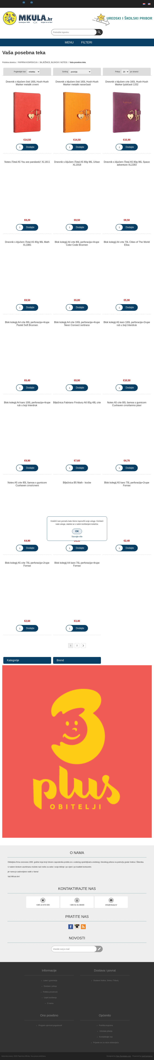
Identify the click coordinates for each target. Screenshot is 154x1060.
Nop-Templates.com (123, 1056)
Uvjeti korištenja (50, 998)
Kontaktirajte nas (105, 1037)
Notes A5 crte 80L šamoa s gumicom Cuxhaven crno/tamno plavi (126, 404)
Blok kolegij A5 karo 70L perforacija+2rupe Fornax (126, 484)
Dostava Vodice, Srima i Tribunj (106, 980)
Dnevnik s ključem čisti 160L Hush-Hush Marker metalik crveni (27, 83)
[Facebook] (70, 926)
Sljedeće (83, 645)
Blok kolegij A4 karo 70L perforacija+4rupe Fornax (77, 564)
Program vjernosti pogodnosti (50, 1025)
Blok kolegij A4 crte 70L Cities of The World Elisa (127, 243)
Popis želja (21, 4)
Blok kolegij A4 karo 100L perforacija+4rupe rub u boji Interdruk (27, 404)
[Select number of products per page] (125, 71)
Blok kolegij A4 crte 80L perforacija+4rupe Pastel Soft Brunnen (27, 323)
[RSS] (83, 926)
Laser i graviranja (50, 980)
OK (77, 531)
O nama (50, 1003)
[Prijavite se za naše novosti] (74, 949)
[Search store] (74, 32)
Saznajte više (77, 537)
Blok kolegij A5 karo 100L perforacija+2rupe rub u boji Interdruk (126, 323)
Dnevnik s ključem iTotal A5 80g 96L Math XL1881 (27, 243)
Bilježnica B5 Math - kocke (77, 482)
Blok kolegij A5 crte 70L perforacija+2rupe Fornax (27, 564)
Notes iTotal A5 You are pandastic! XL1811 (27, 162)
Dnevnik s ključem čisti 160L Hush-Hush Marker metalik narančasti (76, 83)
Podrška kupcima (106, 1025)
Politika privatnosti (50, 992)
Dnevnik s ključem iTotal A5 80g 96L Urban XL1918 (77, 163)
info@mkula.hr (111, 905)
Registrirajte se (5, 4)
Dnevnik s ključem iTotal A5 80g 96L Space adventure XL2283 (127, 163)
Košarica (29, 4)
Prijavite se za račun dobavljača (106, 1043)
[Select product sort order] (80, 71)
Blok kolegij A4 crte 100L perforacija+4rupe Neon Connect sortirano (77, 323)
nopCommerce (147, 1056)
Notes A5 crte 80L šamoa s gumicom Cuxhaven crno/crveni (27, 484)
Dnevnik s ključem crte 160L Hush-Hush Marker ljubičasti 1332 (126, 83)
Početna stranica (9, 62)
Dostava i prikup (50, 986)
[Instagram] (77, 926)
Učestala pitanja (105, 1031)
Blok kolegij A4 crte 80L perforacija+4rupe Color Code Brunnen (77, 243)
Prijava (13, 4)
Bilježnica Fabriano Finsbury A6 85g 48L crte (77, 402)
